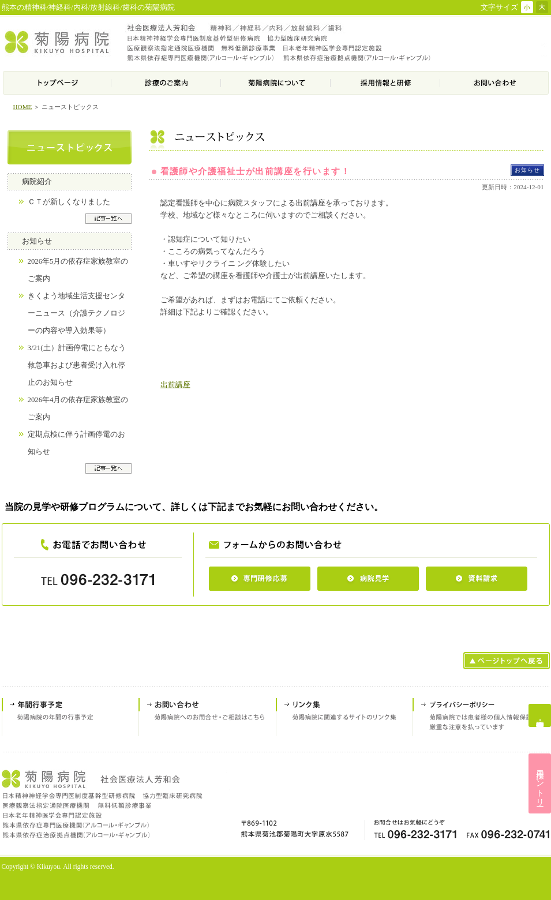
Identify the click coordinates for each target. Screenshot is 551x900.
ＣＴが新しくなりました (69, 202)
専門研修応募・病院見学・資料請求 (539, 715)
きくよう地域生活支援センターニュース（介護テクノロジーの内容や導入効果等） (76, 313)
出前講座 (175, 384)
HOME (22, 106)
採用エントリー (540, 783)
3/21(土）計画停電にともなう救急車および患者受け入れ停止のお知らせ (77, 365)
